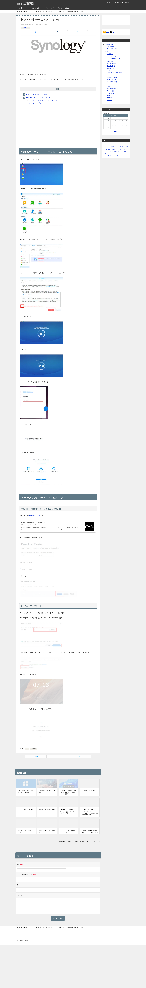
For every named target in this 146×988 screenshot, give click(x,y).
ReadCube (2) (110, 93)
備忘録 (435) (108, 51)
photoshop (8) (110, 86)
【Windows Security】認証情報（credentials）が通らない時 (90, 874)
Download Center (35, 515)
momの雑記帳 (25, 3)
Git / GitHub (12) (111, 66)
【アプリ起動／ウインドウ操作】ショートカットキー (25, 834)
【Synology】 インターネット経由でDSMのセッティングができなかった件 (79, 884)
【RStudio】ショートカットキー (90, 834)
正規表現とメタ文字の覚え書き (47, 852)
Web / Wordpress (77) (112, 88)
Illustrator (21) (110, 84)
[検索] (32, 976)
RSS (107, 32)
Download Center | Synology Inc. (33, 522)
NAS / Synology (26, 27)
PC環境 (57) (110, 54)
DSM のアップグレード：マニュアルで (38, 98)
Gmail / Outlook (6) (112, 77)
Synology (33, 791)
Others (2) (109, 100)
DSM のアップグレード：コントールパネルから (41, 94)
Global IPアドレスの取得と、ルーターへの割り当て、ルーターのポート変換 (68, 854)
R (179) (109, 70)
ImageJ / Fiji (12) (111, 79)
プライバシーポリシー (64, 8)
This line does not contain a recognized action (25, 874)
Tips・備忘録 (35, 8)
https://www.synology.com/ (28, 525)
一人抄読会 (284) (109, 44)
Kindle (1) (109, 95)
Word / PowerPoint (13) (113, 75)
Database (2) (110, 91)
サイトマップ (50, 8)
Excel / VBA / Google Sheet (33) (115, 72)
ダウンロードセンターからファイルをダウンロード (44, 100)
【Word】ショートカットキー (25, 852)
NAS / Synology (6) (112, 63)
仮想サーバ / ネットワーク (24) (117, 56)
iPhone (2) (109, 97)
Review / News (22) (112, 49)
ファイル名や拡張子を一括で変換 (47, 874)
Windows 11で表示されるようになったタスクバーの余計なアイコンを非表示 (68, 835)
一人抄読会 (21, 8)
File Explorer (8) (111, 61)
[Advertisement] (58, 64)
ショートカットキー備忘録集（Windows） (67, 874)
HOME (25, 11)
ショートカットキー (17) (115, 58)
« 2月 (115, 131)
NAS (27, 791)
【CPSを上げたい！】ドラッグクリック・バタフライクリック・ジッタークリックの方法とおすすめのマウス (90, 855)
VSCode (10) (110, 68)
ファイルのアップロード (36, 103)
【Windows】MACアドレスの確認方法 (47, 834)
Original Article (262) (112, 46)
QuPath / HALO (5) (112, 82)
